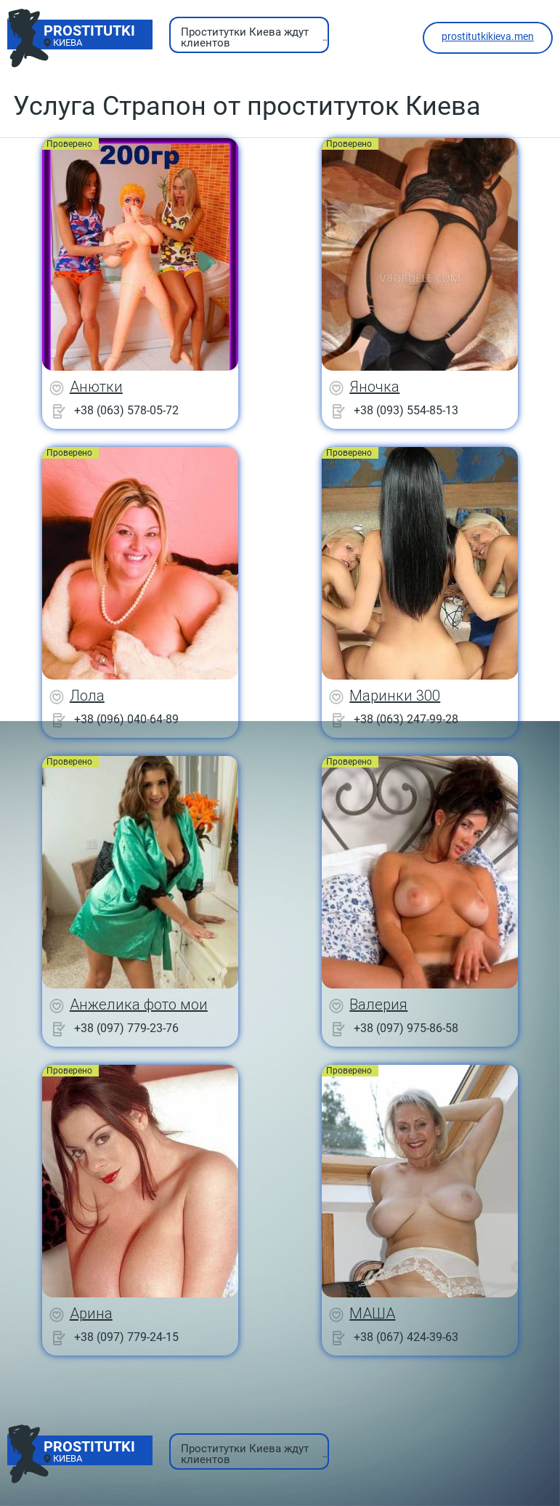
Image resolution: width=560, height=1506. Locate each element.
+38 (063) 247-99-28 (406, 719)
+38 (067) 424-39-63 (406, 1337)
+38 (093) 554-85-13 (406, 410)
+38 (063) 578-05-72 (126, 410)
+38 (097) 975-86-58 (406, 1028)
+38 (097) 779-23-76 (126, 1028)
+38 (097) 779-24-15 (126, 1337)
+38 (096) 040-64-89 (126, 719)
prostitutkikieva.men (487, 36)
